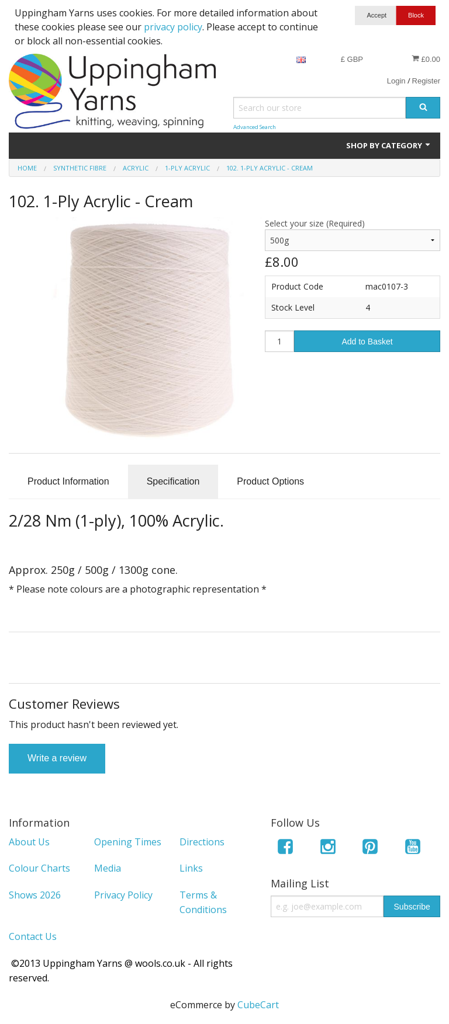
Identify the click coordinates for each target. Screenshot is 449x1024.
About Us (29, 841)
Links (191, 868)
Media (107, 868)
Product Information (68, 481)
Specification (173, 481)
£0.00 (426, 59)
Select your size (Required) (315, 223)
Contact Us (33, 936)
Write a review (57, 758)
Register (426, 80)
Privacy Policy (123, 895)
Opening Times (127, 841)
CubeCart (258, 1004)
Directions (201, 841)
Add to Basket (366, 341)
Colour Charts (39, 868)
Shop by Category (388, 145)
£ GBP (352, 59)
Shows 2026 (35, 895)
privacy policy (173, 26)
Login (396, 80)
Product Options (270, 481)
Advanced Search (254, 127)
